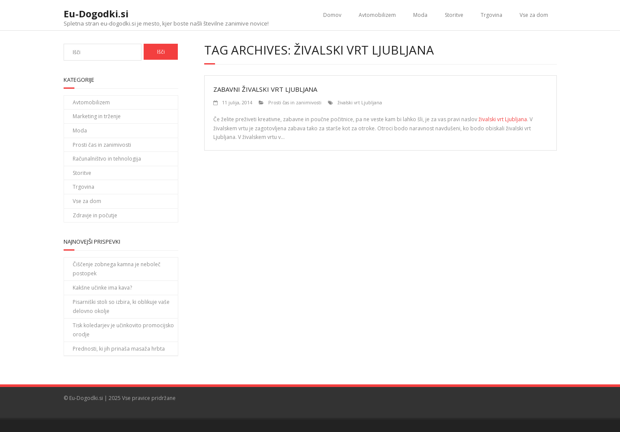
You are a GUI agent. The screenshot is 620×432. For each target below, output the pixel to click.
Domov (332, 15)
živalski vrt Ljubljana (359, 102)
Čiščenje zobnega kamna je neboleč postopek (117, 269)
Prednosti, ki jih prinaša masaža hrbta (119, 348)
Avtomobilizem (377, 15)
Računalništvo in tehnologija (107, 158)
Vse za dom (534, 15)
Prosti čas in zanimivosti (294, 102)
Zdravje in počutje (95, 215)
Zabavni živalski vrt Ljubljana (265, 89)
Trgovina (491, 15)
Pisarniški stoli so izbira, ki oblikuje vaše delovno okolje (121, 306)
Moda (420, 15)
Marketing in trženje (97, 116)
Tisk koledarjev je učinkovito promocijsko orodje (123, 330)
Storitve (454, 15)
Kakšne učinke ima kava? (102, 287)
